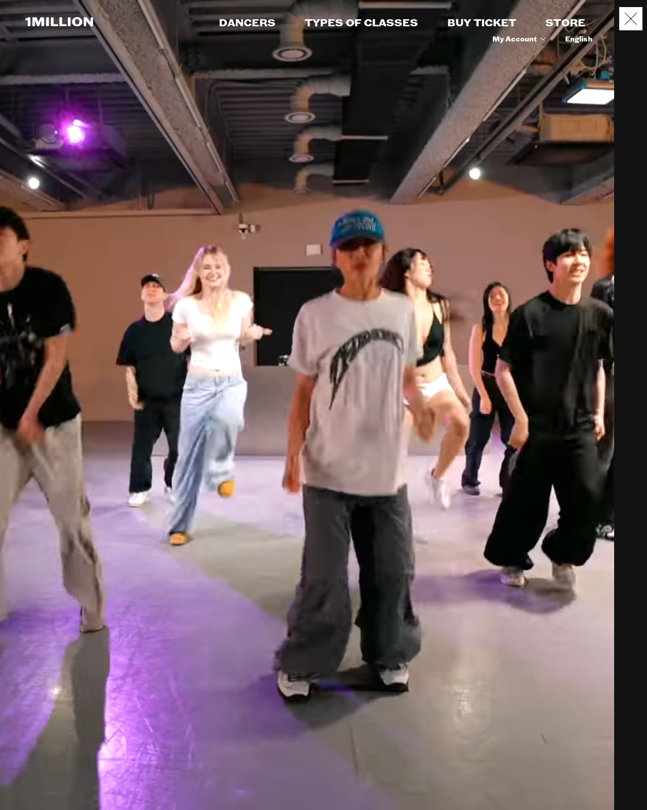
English (578, 39)
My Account (520, 39)
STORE (565, 23)
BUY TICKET (481, 23)
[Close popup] (630, 18)
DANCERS (247, 23)
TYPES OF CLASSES (361, 23)
